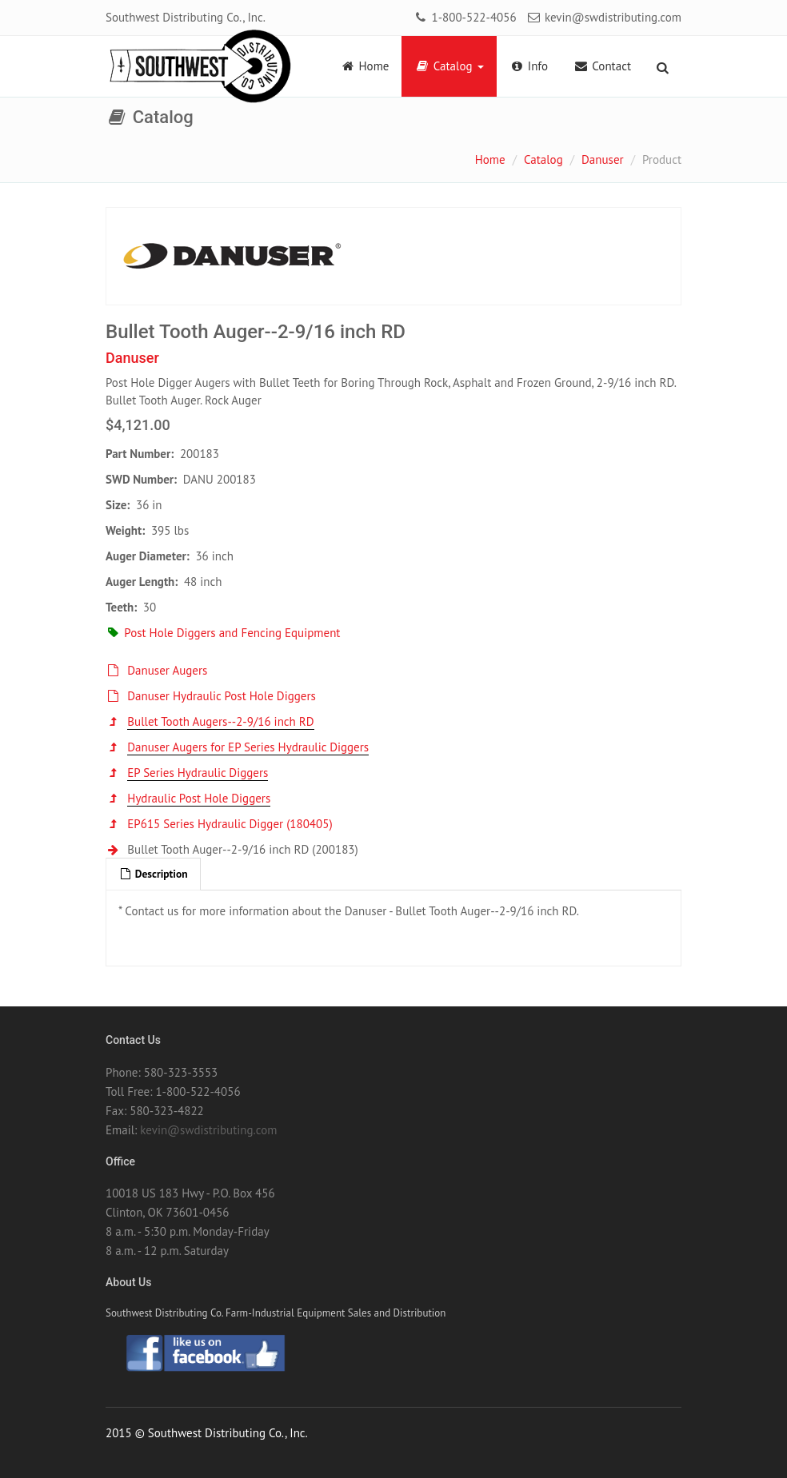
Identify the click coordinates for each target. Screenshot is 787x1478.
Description (153, 873)
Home (364, 66)
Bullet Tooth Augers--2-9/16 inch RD (220, 721)
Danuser (602, 159)
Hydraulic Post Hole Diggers (198, 798)
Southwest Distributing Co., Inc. (186, 17)
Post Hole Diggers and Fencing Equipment (223, 632)
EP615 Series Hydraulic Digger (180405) (229, 823)
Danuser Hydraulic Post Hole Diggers (221, 695)
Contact (602, 66)
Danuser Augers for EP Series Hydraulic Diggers (248, 747)
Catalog (448, 66)
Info (529, 66)
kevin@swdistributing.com (603, 17)
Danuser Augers (167, 670)
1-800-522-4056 (464, 17)
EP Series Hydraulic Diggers (197, 772)
